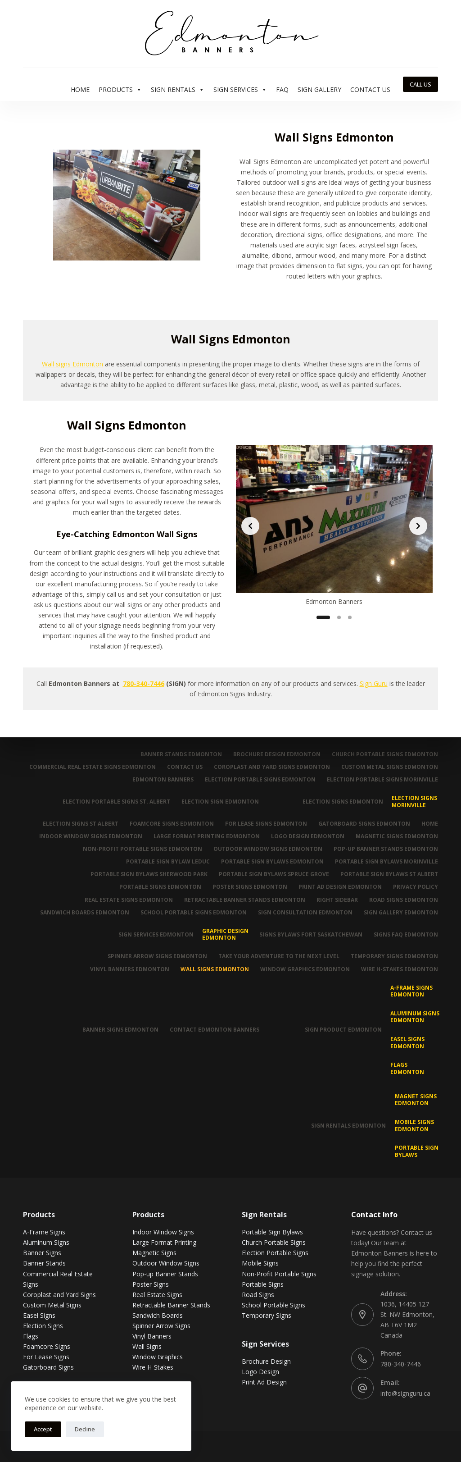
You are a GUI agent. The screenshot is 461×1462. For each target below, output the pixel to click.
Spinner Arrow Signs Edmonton (157, 956)
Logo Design (260, 1371)
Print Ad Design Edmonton (340, 887)
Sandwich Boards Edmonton (84, 912)
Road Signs (258, 1294)
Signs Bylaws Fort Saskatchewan (310, 934)
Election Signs (43, 1325)
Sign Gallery (319, 89)
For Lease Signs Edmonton (266, 823)
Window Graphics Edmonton (305, 969)
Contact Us (370, 89)
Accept (43, 1429)
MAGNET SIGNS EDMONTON (416, 1099)
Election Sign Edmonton (220, 801)
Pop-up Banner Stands (165, 1274)
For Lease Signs (46, 1356)
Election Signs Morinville (414, 801)
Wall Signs (147, 1346)
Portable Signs (263, 1284)
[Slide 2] (339, 617)
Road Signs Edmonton (403, 900)
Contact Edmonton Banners (214, 1029)
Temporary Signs (266, 1315)
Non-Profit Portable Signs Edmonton (142, 849)
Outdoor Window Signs (165, 1263)
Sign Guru (374, 683)
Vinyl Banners (152, 1336)
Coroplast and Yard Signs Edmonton (272, 767)
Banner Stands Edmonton (181, 754)
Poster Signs (150, 1284)
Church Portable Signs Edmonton (385, 754)
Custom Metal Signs (52, 1305)
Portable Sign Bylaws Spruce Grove (274, 874)
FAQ (282, 89)
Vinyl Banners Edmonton (129, 969)
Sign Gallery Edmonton (401, 912)
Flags (30, 1336)
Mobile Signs (260, 1263)
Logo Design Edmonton (307, 836)
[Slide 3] (349, 617)
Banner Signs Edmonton (120, 1029)
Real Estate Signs (157, 1294)
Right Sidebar (337, 900)
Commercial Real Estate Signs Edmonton (92, 767)
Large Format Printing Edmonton (207, 836)
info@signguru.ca (405, 1393)
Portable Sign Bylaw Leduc (168, 861)
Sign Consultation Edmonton (305, 912)
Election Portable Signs (275, 1252)
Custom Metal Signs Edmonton (389, 767)
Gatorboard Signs (48, 1367)
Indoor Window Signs (163, 1232)
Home (80, 89)
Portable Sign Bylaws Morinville (386, 861)
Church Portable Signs (274, 1242)
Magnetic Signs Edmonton (397, 836)
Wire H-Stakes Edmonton (399, 969)
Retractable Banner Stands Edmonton (244, 900)
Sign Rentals (177, 89)
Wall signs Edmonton (72, 364)
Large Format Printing (164, 1242)
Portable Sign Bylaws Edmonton (272, 861)
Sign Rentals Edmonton (348, 1125)
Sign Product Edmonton (343, 1029)
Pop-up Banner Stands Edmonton (386, 849)
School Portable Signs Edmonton (193, 912)
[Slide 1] (323, 617)
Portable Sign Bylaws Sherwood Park (149, 874)
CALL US (420, 84)
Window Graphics (157, 1356)
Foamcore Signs (46, 1346)
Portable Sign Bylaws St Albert (389, 874)
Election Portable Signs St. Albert (116, 801)
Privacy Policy (415, 887)
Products (120, 89)
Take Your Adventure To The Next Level (278, 956)
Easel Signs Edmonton (407, 1042)
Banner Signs (42, 1252)
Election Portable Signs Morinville (382, 779)
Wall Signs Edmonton (215, 969)
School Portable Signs (273, 1305)
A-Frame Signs (44, 1232)
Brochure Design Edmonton (277, 754)
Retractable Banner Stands (171, 1305)
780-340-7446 (143, 683)
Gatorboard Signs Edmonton (364, 823)
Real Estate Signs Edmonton (129, 900)
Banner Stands (44, 1263)
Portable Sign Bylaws (416, 1151)
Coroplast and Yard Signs (59, 1294)
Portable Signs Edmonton (160, 887)
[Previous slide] (250, 526)
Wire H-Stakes (152, 1367)
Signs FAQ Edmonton (406, 934)
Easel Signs (39, 1315)
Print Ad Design (264, 1382)
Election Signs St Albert (80, 823)
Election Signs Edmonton (343, 801)
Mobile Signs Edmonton (414, 1125)
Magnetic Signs (154, 1252)
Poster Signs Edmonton (249, 887)
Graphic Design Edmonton (225, 934)
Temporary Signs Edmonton (394, 956)
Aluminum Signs (46, 1242)
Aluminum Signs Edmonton (414, 1017)
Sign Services (240, 89)
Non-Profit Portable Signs (279, 1274)
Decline (85, 1429)
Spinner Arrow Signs (161, 1325)
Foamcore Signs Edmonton (172, 823)
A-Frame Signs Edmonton (411, 991)
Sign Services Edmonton (156, 934)
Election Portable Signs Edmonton (260, 779)
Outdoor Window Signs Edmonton (267, 849)
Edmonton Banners (163, 779)
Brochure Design (266, 1361)
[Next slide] (418, 526)
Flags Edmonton (407, 1068)
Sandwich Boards (157, 1315)
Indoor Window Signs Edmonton (90, 836)
